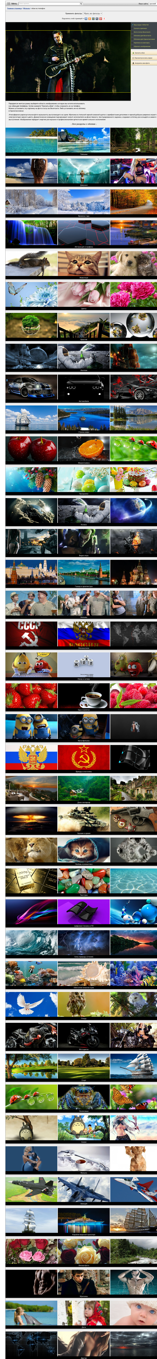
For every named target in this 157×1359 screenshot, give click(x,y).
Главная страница (14, 8)
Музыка (26, 8)
